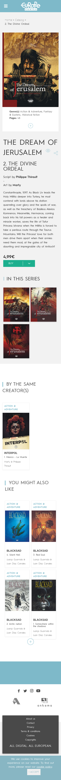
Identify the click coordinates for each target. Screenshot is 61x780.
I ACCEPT (34, 772)
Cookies (31, 735)
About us (30, 719)
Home (8, 20)
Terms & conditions (30, 731)
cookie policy (44, 767)
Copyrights (30, 740)
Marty (17, 185)
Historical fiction (31, 115)
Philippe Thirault (26, 177)
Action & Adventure (31, 112)
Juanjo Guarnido (15, 559)
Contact (30, 723)
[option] (16, 701)
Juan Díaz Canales (16, 564)
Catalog (19, 20)
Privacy (30, 727)
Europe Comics (30, 6)
